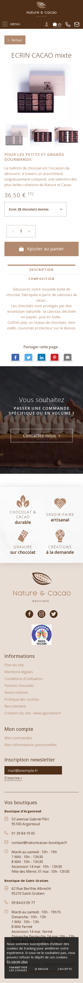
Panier (57, 24)
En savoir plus (17, 961)
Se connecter (46, 24)
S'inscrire (13, 778)
